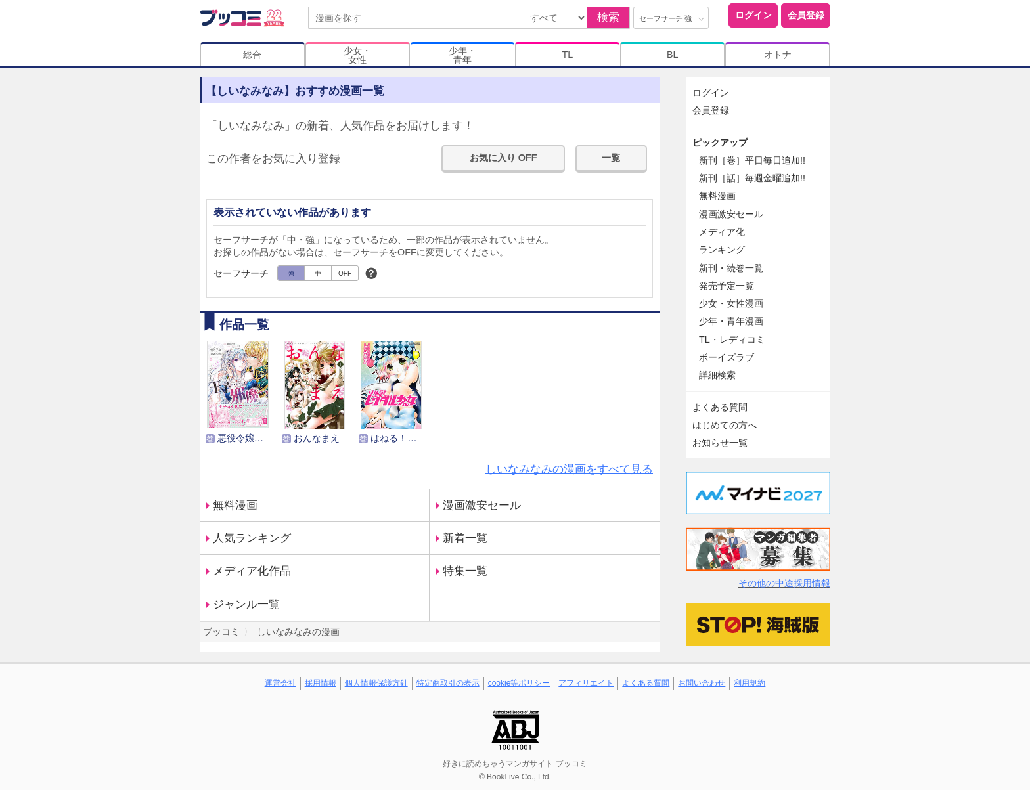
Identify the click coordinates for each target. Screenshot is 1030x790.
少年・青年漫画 (731, 321)
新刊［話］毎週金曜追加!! (752, 178)
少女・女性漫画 (731, 303)
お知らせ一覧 (720, 442)
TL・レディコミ (732, 339)
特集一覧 (465, 571)
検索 (608, 17)
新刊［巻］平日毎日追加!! (752, 160)
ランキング (722, 249)
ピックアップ (720, 142)
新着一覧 (465, 538)
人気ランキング (252, 538)
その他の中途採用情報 (784, 583)
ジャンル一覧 (246, 604)
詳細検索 (717, 375)
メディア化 (722, 232)
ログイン (753, 15)
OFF (344, 273)
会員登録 (806, 15)
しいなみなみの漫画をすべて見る (569, 469)
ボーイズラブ (726, 357)
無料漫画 (235, 505)
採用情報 (320, 683)
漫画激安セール (482, 505)
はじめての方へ (724, 425)
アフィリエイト (586, 683)
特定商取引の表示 (448, 683)
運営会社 (280, 683)
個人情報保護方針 (376, 683)
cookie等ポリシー (519, 683)
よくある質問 (720, 407)
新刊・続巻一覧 (731, 268)
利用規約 (749, 683)
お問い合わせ (701, 683)
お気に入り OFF (503, 157)
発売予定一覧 (726, 285)
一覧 (611, 157)
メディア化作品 (252, 571)
